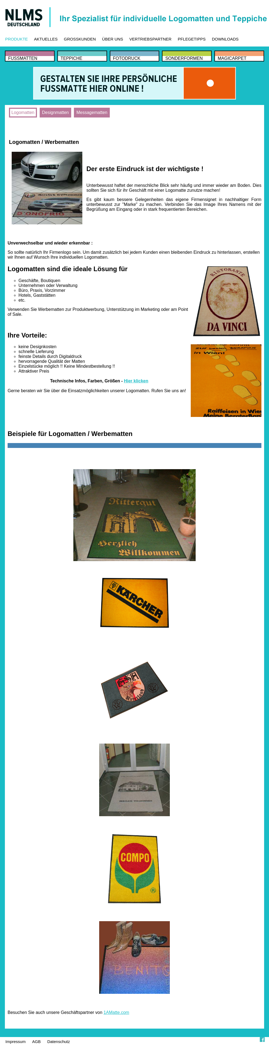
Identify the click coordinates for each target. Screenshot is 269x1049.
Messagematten (91, 112)
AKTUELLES (46, 39)
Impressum (15, 1041)
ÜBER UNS (112, 39)
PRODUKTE (16, 39)
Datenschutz (58, 1041)
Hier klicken (136, 381)
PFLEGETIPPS (192, 39)
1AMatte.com (116, 1012)
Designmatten (55, 112)
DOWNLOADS (225, 39)
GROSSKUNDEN (80, 39)
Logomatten (23, 112)
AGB (36, 1041)
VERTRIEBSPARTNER (150, 39)
